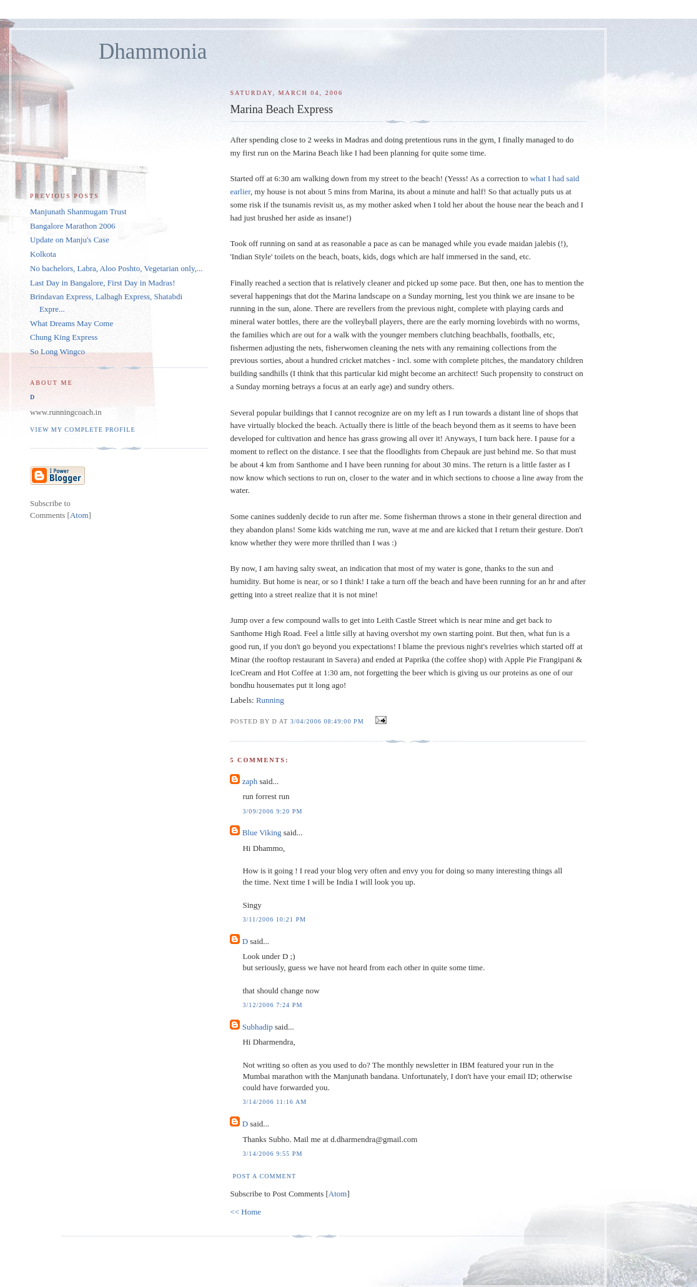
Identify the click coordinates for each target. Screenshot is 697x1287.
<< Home (245, 1211)
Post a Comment (264, 1176)
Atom (338, 1193)
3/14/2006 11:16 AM (274, 1101)
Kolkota (43, 254)
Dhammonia (153, 51)
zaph (250, 781)
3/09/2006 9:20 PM (272, 811)
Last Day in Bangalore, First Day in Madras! (102, 282)
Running (270, 700)
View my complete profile (83, 429)
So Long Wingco (57, 351)
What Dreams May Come (71, 323)
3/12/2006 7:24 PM (272, 1004)
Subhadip (257, 1026)
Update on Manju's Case (69, 239)
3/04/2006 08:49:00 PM (328, 721)
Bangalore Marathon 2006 (72, 226)
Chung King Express (63, 337)
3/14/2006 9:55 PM (272, 1153)
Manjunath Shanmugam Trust (78, 211)
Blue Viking (262, 832)
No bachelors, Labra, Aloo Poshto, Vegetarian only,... (116, 268)
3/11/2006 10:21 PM (274, 919)
